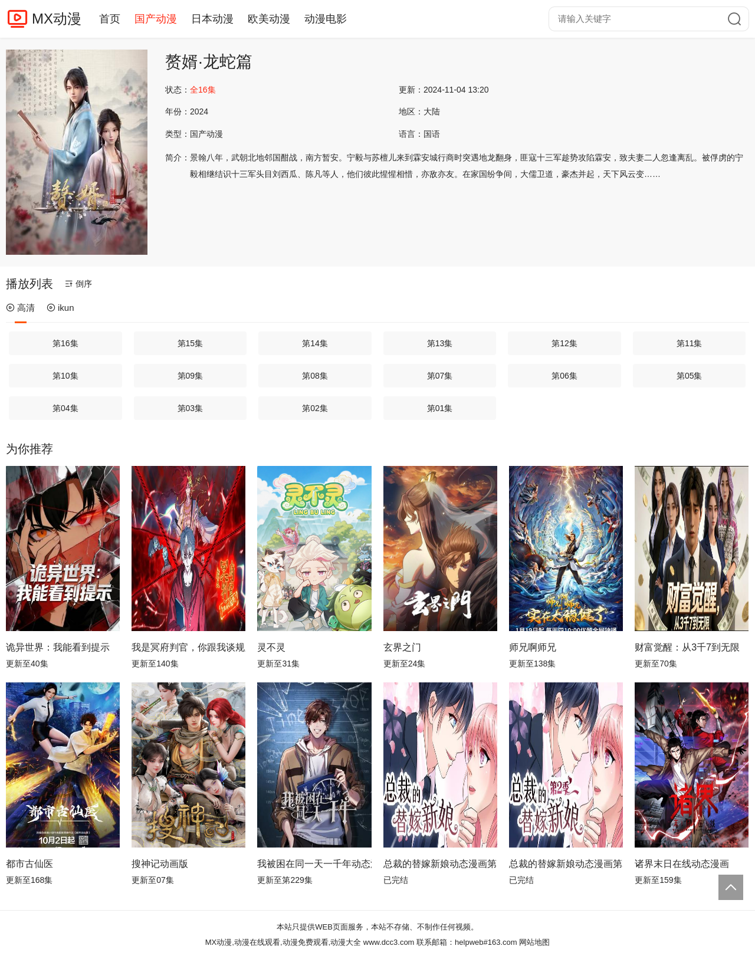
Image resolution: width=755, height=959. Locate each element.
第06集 (564, 375)
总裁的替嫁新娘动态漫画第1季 (440, 864)
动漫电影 (325, 19)
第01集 (440, 408)
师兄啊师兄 (532, 647)
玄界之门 (402, 647)
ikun (60, 308)
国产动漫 (155, 19)
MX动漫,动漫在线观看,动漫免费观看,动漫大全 (283, 942)
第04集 (65, 408)
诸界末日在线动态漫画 (682, 864)
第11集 (690, 343)
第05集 (690, 375)
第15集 (190, 343)
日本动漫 (212, 19)
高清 (20, 308)
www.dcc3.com (389, 942)
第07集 (440, 375)
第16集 (65, 343)
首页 (109, 19)
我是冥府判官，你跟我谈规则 (188, 647)
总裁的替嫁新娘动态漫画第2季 (566, 864)
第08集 (315, 375)
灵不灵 (271, 647)
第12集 (564, 343)
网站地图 (534, 942)
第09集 (190, 375)
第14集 (315, 343)
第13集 (440, 343)
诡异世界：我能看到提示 (58, 647)
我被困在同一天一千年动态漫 (314, 864)
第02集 (315, 408)
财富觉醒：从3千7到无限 (687, 647)
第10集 (65, 375)
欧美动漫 (269, 19)
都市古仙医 (29, 864)
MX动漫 (56, 19)
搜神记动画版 (160, 864)
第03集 (190, 408)
